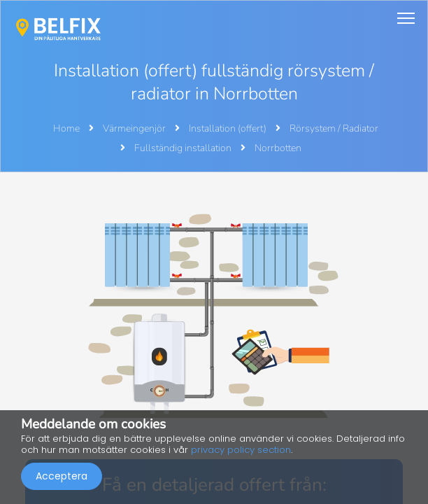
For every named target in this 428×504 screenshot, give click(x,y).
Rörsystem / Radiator (334, 128)
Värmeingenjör (135, 128)
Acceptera (61, 476)
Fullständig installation (184, 148)
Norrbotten (278, 148)
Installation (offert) (229, 128)
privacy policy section (241, 449)
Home (66, 128)
